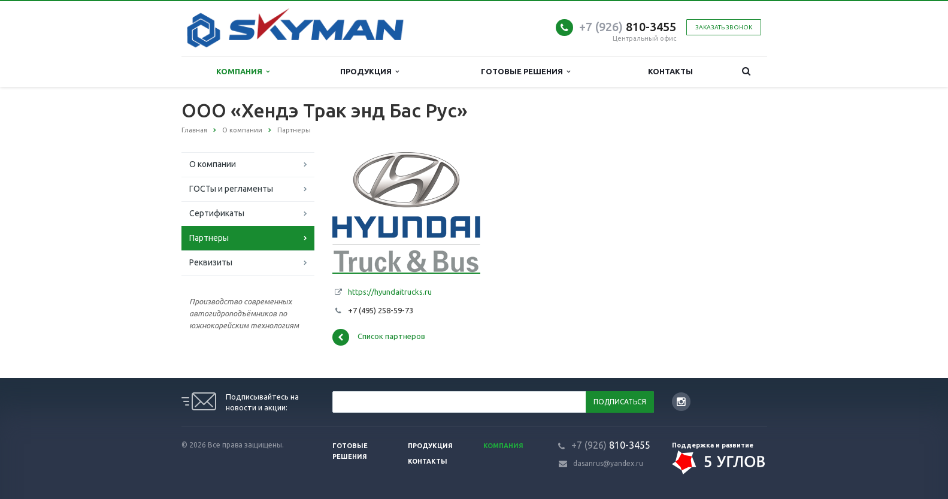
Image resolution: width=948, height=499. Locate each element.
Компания (242, 71)
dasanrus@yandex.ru (608, 463)
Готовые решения (525, 71)
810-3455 (627, 27)
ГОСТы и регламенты (231, 188)
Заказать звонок (723, 27)
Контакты (670, 71)
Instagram (681, 402)
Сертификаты (216, 213)
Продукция (369, 71)
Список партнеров (378, 337)
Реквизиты (210, 262)
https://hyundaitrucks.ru (390, 292)
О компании (212, 164)
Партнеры (209, 238)
